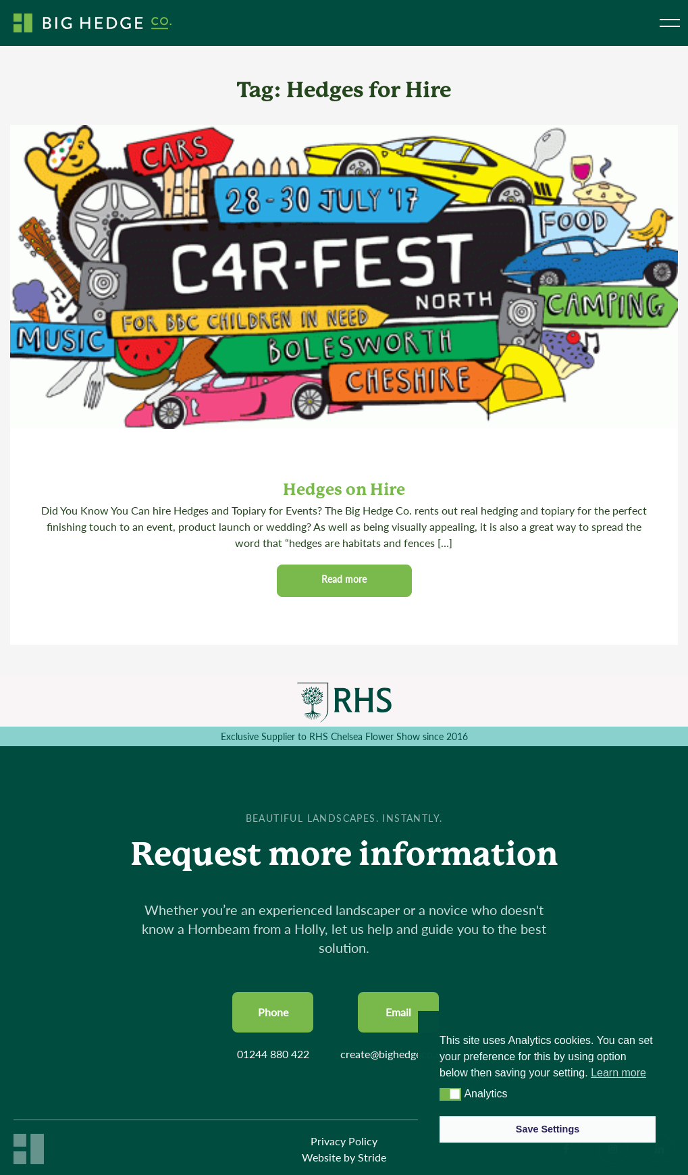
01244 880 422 (273, 1054)
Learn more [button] (618, 1072)
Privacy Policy (344, 1141)
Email (398, 1012)
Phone (273, 1012)
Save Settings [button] (547, 1129)
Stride (372, 1157)
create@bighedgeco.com (398, 1054)
